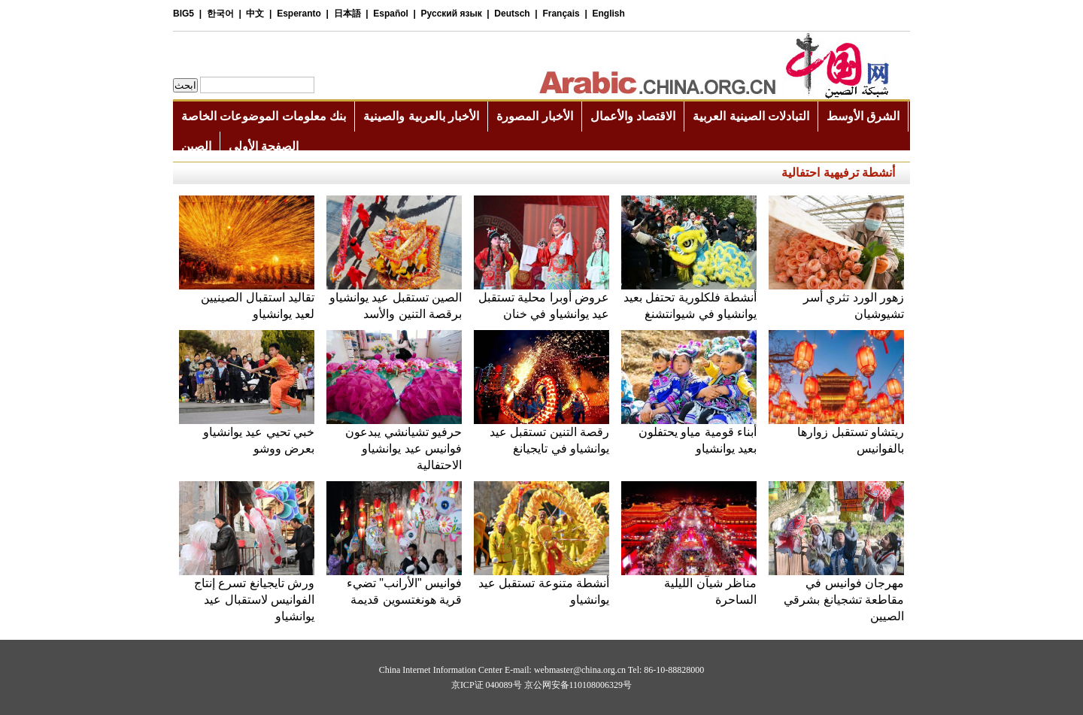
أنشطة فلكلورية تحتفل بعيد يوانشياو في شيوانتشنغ (689, 299)
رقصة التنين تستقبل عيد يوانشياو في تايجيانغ (541, 434)
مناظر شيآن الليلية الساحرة (689, 585)
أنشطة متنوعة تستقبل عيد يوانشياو (541, 585)
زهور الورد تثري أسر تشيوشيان (836, 299)
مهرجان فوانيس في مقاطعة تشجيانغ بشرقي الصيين (836, 594)
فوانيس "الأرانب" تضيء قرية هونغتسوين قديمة (394, 585)
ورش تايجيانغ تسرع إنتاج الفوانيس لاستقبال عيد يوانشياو (246, 594)
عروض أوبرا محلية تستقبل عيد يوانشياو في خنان (541, 299)
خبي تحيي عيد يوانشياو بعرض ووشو (246, 434)
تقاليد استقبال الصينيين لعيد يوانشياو (246, 299)
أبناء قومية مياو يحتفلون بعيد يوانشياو (689, 434)
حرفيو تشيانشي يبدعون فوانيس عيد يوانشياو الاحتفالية (394, 442)
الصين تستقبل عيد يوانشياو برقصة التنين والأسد (394, 299)
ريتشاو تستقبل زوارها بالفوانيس (836, 434)
